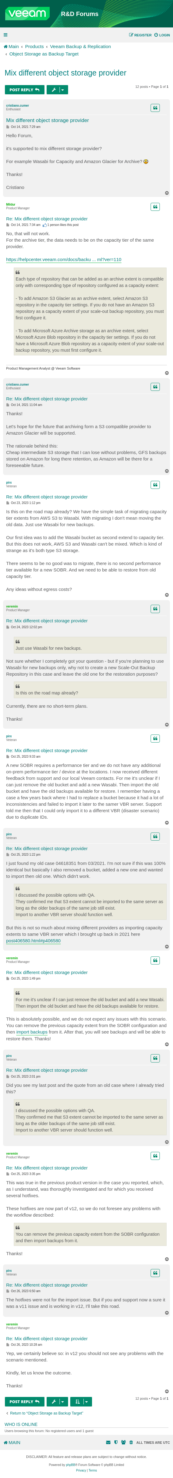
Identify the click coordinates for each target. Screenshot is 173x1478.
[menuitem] (162, 35)
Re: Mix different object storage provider (47, 218)
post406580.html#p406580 (33, 940)
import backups (32, 1031)
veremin (12, 606)
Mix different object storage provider (65, 72)
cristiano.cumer (17, 105)
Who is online (21, 1424)
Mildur (10, 204)
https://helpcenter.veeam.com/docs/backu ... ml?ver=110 (63, 259)
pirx (9, 482)
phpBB (70, 1465)
